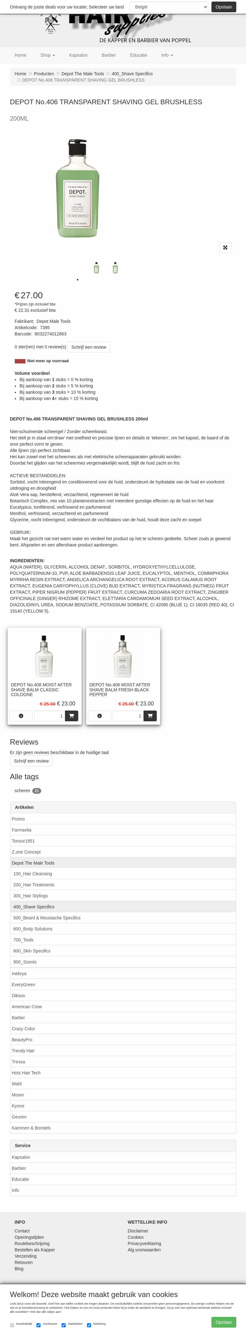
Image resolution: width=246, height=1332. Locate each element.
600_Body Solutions (33, 928)
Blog (19, 1268)
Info (15, 1190)
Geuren (19, 1116)
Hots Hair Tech (26, 1072)
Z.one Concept (26, 852)
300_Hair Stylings (31, 895)
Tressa (18, 1061)
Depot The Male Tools (33, 863)
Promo (18, 818)
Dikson (18, 995)
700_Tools (24, 939)
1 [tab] (77, 280)
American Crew (27, 1006)
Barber (18, 1017)
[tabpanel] (96, 267)
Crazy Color (23, 1028)
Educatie (20, 1179)
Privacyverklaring (144, 1243)
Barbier (19, 1168)
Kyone (18, 1105)
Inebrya (19, 973)
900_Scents (25, 961)
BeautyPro (22, 1039)
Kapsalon (21, 1157)
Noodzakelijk (21, 1324)
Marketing (96, 1324)
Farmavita (21, 829)
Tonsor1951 (23, 840)
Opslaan (224, 6)
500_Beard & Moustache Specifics (47, 917)
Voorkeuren (46, 1324)
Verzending (26, 1256)
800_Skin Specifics (32, 950)
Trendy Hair (23, 1050)
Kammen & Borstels (31, 1127)
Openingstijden (29, 1237)
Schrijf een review (89, 347)
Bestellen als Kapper (35, 1249)
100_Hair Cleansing (33, 873)
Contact (22, 1230)
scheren (28, 791)
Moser (18, 1094)
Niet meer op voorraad (48, 361)
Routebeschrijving (32, 1243)
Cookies (136, 1237)
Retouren (24, 1262)
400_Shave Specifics (34, 906)
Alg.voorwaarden (144, 1249)
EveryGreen (24, 984)
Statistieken (72, 1324)
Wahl (17, 1083)
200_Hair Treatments (34, 884)
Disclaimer (138, 1230)
